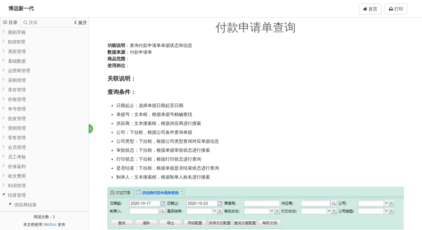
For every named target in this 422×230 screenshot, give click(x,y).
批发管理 (17, 118)
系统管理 (17, 51)
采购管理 (17, 80)
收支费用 (17, 176)
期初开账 (17, 32)
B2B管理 (16, 41)
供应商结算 (25, 204)
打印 (396, 9)
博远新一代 (21, 8)
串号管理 (17, 108)
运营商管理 (19, 70)
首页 (370, 9)
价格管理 (17, 99)
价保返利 (17, 166)
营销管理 (17, 128)
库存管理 (17, 89)
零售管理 (17, 137)
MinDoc (50, 224)
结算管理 (17, 195)
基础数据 (17, 61)
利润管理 (17, 185)
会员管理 (17, 147)
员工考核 (17, 156)
